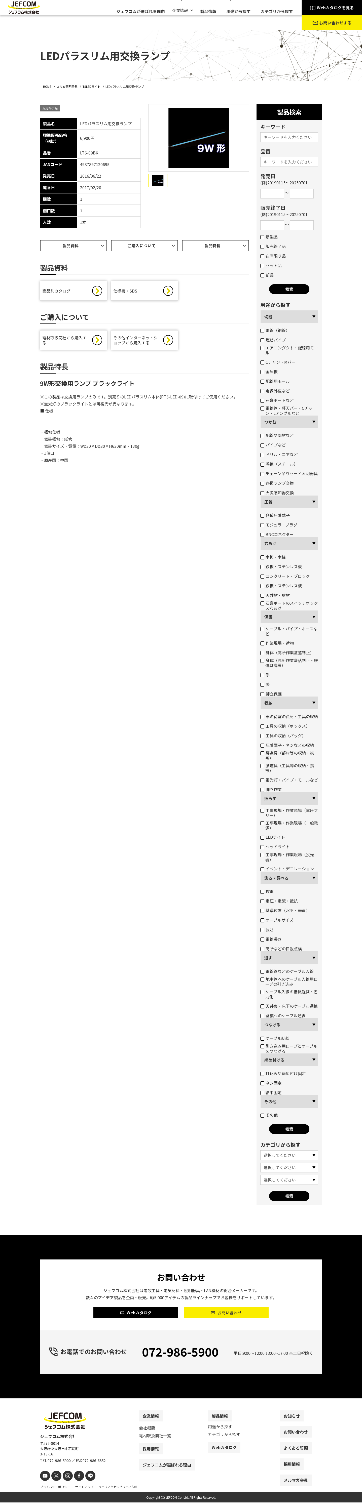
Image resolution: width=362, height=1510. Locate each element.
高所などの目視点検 (281, 948)
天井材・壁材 (275, 595)
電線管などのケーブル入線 (287, 971)
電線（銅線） (275, 330)
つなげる (272, 1025)
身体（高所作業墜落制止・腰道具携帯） (289, 663)
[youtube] (44, 1484)
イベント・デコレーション (287, 868)
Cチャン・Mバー (278, 361)
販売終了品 (273, 246)
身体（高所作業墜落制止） (287, 652)
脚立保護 (271, 693)
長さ (267, 929)
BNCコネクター (277, 534)
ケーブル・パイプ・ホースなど (288, 631)
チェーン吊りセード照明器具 (289, 473)
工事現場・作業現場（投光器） (287, 857)
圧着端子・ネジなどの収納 (287, 745)
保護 (268, 617)
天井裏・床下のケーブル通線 (289, 1005)
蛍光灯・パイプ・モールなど (289, 779)
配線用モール (275, 381)
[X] (54, 1484)
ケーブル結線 (274, 1038)
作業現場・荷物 (277, 642)
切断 (268, 317)
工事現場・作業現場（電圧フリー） (289, 813)
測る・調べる (276, 878)
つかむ (270, 422)
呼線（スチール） (279, 463)
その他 (270, 1101)
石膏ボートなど (277, 400)
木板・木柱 (273, 556)
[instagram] (64, 1484)
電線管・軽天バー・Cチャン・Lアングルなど (286, 410)
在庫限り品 (273, 255)
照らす (270, 798)
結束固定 (271, 1092)
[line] (84, 1484)
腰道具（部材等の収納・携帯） (287, 755)
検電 (267, 891)
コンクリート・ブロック (285, 576)
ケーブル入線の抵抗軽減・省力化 (289, 994)
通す (268, 958)
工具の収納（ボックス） (285, 725)
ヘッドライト (275, 846)
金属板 (269, 371)
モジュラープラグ (278, 524)
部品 (267, 274)
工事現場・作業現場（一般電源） (289, 825)
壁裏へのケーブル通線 (283, 1015)
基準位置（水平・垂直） (285, 910)
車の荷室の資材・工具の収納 (289, 716)
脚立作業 (271, 789)
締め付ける (274, 1060)
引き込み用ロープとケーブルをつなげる (288, 1048)
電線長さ (271, 939)
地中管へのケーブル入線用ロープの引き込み (289, 981)
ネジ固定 (271, 1082)
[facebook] (74, 1484)
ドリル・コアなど (279, 454)
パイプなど (273, 444)
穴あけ (270, 543)
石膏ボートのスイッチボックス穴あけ (289, 605)
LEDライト (272, 836)
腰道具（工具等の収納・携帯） (287, 768)
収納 (268, 703)
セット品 (271, 265)
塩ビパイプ (273, 339)
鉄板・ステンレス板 (281, 566)
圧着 (268, 502)
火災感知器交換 (277, 492)
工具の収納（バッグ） (283, 735)
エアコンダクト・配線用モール (289, 350)
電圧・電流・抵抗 (279, 900)
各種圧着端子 (275, 515)
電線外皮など (275, 390)
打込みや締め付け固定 (283, 1073)
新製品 (269, 236)
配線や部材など (277, 435)
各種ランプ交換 (277, 482)
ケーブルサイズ (277, 919)
